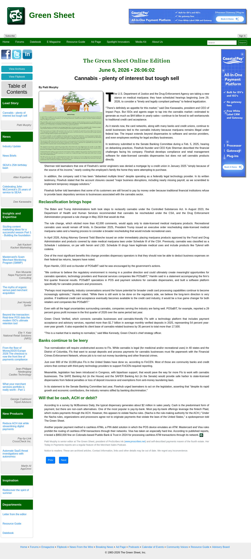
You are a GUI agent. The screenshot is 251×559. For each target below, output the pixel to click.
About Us (157, 41)
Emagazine (47, 547)
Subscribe (10, 36)
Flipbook (62, 547)
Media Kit (140, 41)
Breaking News (104, 547)
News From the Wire (81, 547)
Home (6, 41)
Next (63, 460)
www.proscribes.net (135, 441)
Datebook (35, 41)
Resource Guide (76, 41)
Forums (19, 41)
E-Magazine (54, 41)
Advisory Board (221, 547)
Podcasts (133, 547)
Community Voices (177, 547)
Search (242, 42)
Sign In (242, 36)
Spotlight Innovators (118, 41)
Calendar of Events (153, 547)
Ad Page (96, 41)
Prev (50, 460)
